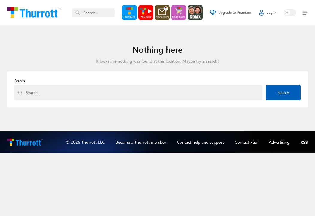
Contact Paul (246, 142)
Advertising (279, 142)
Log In (267, 13)
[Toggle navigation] (304, 12)
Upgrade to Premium (230, 12)
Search (19, 81)
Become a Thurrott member (141, 142)
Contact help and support (200, 142)
